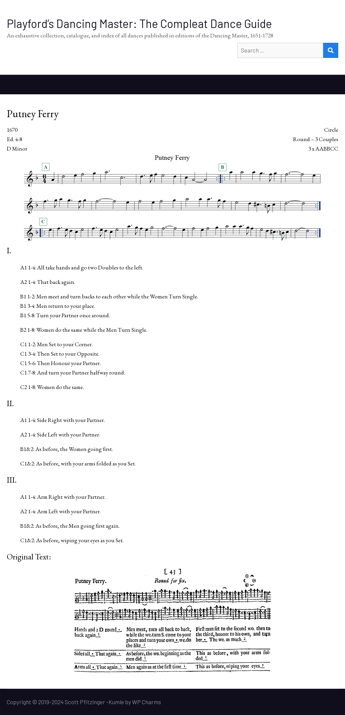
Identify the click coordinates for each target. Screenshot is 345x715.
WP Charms (146, 701)
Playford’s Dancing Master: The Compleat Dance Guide (139, 23)
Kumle (116, 701)
